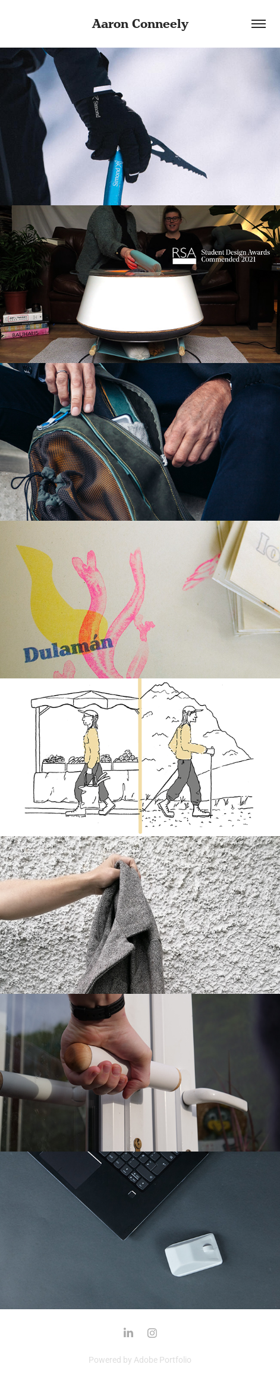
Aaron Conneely (140, 24)
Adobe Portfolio (162, 1359)
